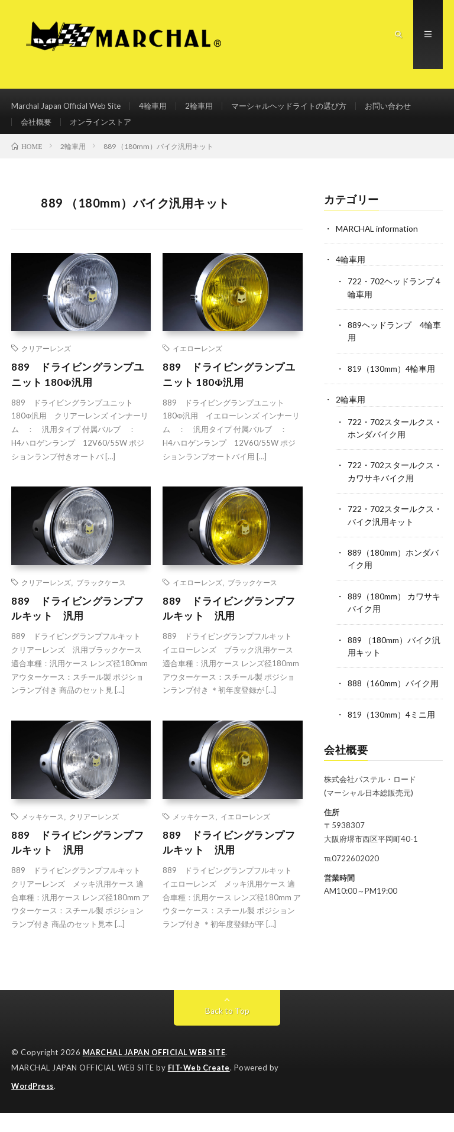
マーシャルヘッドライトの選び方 (304, 110)
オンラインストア (173, 132)
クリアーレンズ (46, 364)
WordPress (34, 1105)
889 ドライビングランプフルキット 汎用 (80, 626)
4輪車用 (161, 110)
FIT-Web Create (200, 1087)
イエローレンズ (197, 364)
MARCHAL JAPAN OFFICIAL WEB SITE (157, 1073)
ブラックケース (101, 600)
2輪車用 (208, 110)
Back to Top (227, 1031)
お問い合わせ (45, 132)
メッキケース (42, 835)
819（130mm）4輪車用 (391, 383)
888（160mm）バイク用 (393, 694)
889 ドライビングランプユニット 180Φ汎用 (80, 391)
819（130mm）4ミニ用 (391, 725)
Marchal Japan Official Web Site (69, 110)
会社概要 (105, 132)
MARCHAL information (378, 244)
